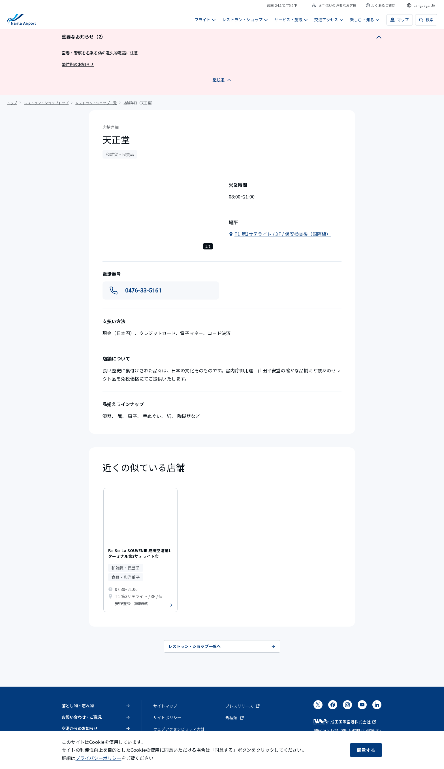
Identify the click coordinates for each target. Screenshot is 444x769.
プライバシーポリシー (98, 758)
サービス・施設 (291, 19)
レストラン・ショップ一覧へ (222, 646)
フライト (205, 19)
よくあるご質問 (380, 5)
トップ (12, 102)
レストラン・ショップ (245, 19)
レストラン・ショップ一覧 (96, 102)
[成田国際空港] (21, 19)
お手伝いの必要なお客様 (334, 5)
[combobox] (421, 5)
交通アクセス (329, 19)
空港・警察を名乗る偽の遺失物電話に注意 (100, 52)
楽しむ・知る (365, 19)
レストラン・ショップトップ (46, 102)
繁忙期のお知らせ (78, 64)
